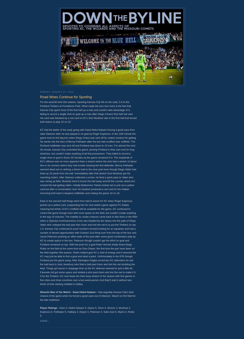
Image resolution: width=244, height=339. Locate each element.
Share (44, 321)
